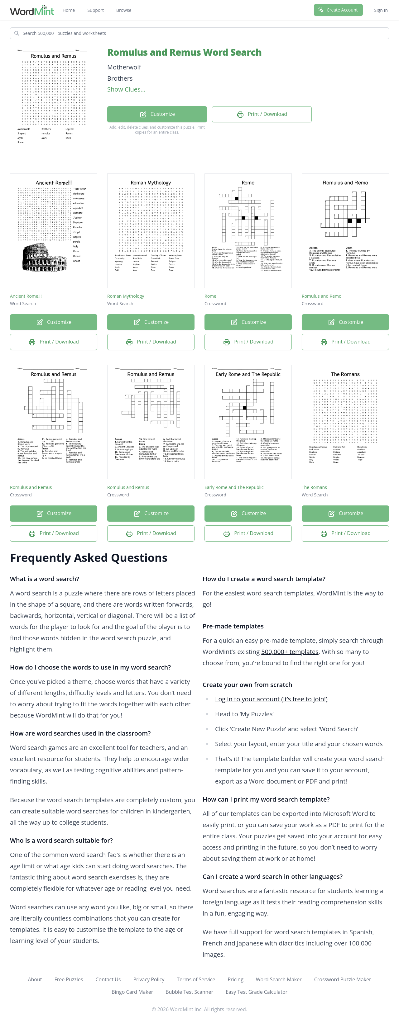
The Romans (314, 487)
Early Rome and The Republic (233, 487)
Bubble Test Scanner (189, 991)
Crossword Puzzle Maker (342, 979)
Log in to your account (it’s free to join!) (271, 699)
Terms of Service (196, 979)
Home (69, 10)
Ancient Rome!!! (26, 296)
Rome (210, 296)
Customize (157, 114)
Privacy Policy (148, 979)
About (35, 979)
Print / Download (262, 114)
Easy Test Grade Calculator (256, 991)
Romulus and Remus (31, 487)
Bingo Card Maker (132, 991)
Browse (124, 10)
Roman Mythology (125, 296)
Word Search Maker (279, 979)
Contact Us (108, 979)
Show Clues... (126, 89)
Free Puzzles (68, 979)
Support (95, 10)
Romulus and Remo (322, 296)
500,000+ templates (290, 651)
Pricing (235, 979)
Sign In (381, 10)
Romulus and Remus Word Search (184, 52)
